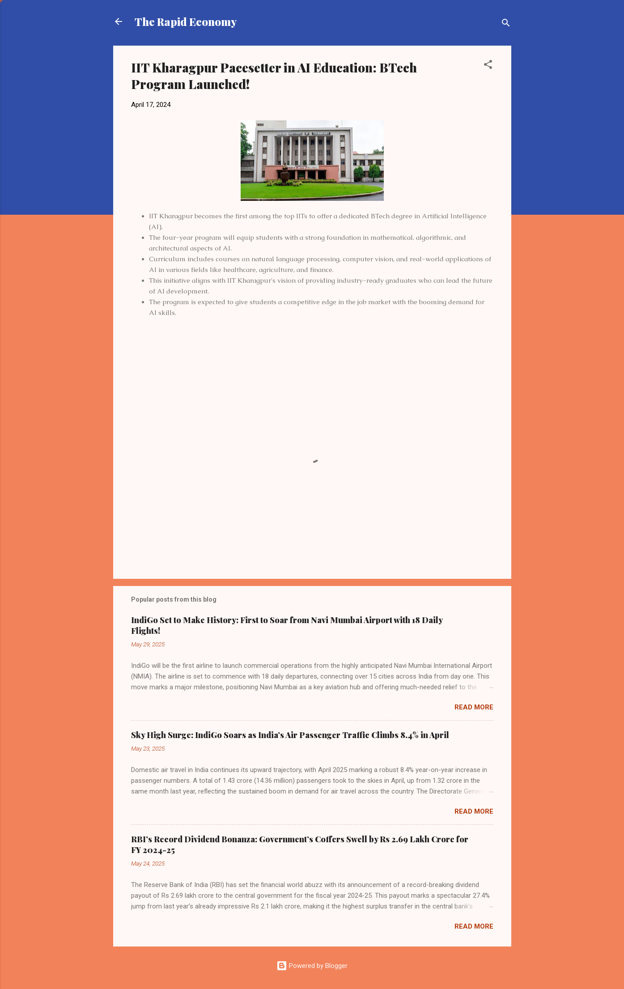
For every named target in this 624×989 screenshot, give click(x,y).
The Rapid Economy (186, 21)
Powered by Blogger (312, 966)
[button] (488, 66)
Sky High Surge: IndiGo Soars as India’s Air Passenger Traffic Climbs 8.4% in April (290, 735)
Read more (473, 707)
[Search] (506, 24)
